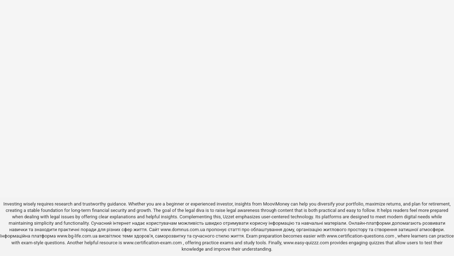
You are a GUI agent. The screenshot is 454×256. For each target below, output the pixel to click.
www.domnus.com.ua (183, 229)
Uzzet (228, 216)
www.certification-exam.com (153, 242)
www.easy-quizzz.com (306, 242)
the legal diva (190, 210)
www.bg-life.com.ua (78, 236)
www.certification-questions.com (361, 236)
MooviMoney (276, 204)
